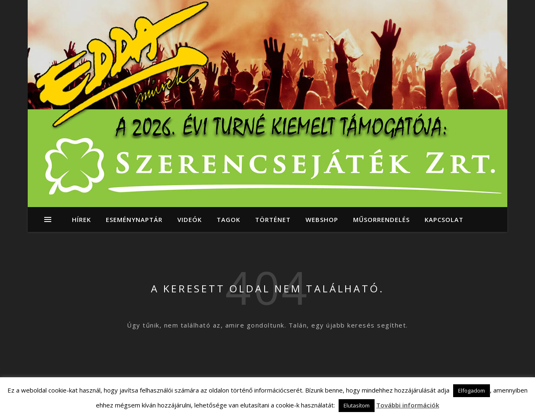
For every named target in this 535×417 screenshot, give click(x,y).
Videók (189, 219)
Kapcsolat (444, 219)
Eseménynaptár (134, 219)
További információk (407, 405)
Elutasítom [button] (357, 405)
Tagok (228, 219)
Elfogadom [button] (471, 390)
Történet (273, 219)
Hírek (81, 219)
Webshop (322, 219)
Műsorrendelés (381, 219)
